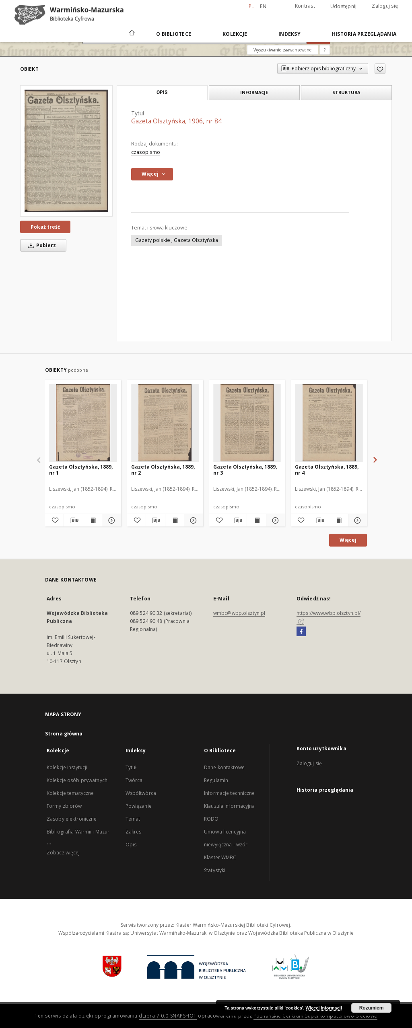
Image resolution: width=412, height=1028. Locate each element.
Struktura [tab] (346, 92)
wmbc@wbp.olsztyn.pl (239, 613)
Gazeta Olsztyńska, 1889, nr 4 (326, 469)
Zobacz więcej (63, 852)
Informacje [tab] (254, 92)
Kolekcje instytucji (67, 767)
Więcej (348, 540)
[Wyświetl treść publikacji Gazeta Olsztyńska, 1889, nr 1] (92, 520)
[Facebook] (301, 631)
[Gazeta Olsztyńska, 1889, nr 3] (247, 422)
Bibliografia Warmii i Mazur (78, 831)
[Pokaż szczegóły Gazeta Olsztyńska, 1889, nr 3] (274, 520)
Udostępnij (343, 6)
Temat (133, 818)
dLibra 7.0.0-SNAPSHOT (168, 1015)
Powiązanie (139, 806)
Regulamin (216, 780)
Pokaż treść (45, 226)
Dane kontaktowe (224, 767)
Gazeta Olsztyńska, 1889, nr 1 (81, 469)
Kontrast (305, 5)
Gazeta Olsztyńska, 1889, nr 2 (163, 469)
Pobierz (40, 245)
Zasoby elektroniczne (72, 818)
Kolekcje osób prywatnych (77, 780)
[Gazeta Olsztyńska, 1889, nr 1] (83, 422)
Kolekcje (234, 34)
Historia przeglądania (364, 34)
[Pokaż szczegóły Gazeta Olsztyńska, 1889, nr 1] (110, 520)
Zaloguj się (385, 5)
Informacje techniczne (229, 793)
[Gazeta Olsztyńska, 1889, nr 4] (329, 422)
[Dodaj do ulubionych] (380, 68)
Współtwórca (141, 793)
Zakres (134, 831)
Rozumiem (371, 1008)
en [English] (263, 6)
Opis (131, 844)
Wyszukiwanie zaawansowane (282, 50)
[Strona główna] (131, 34)
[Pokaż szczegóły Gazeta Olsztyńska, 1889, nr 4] (356, 520)
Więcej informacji (324, 1007)
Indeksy (289, 34)
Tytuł (131, 767)
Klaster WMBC (220, 857)
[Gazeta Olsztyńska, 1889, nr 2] (165, 422)
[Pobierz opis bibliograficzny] (73, 520)
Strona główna (64, 733)
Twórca (134, 780)
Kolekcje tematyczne (70, 793)
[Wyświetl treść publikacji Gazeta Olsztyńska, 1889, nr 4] (338, 520)
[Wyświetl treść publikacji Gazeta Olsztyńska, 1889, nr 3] (256, 520)
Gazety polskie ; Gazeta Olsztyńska (176, 240)
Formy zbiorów (64, 806)
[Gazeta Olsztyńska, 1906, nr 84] (66, 151)
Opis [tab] (162, 92)
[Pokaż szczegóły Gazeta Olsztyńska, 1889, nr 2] (192, 520)
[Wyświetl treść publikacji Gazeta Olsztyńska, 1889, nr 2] (174, 520)
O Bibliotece (173, 34)
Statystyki (214, 870)
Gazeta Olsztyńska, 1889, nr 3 (245, 469)
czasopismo (145, 152)
